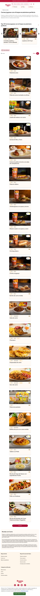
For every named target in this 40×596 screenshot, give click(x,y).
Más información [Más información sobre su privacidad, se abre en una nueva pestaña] (29, 591)
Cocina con (3, 560)
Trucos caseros (23, 560)
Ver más (20, 525)
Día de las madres (4, 578)
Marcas (30, 6)
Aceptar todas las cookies (19, 593)
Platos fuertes (3, 572)
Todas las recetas (5, 10)
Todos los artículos (23, 559)
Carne (2, 574)
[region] (20, 591)
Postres (2, 576)
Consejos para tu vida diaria (25, 566)
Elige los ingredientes (5, 562)
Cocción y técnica (23, 562)
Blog (22, 6)
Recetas (14, 6)
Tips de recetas (23, 564)
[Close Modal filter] (37, 53)
